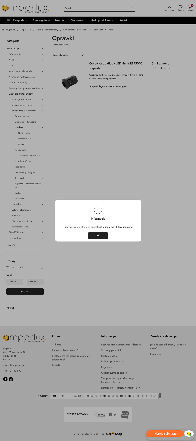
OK (98, 235)
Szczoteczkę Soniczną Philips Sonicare (111, 227)
